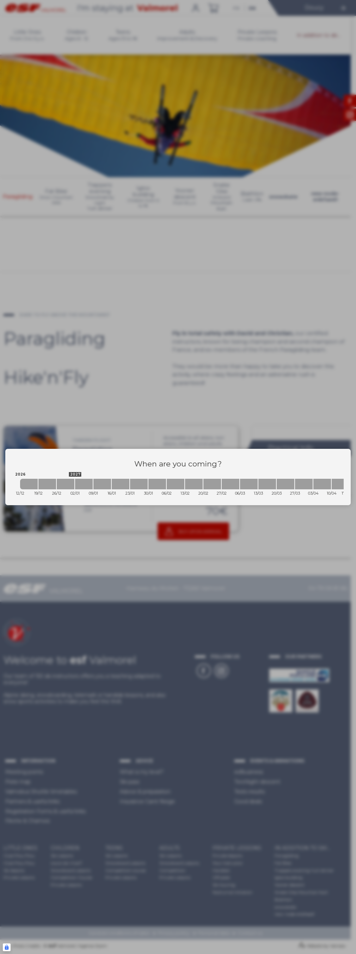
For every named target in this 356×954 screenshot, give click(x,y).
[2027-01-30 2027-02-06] (157, 484)
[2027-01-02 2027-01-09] (84, 484)
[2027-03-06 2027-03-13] (249, 484)
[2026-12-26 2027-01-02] (65, 484)
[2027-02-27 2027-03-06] (230, 484)
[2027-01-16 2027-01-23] (120, 484)
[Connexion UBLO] (7, 947)
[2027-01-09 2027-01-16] (102, 484)
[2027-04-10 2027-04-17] (340, 484)
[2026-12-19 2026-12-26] (47, 484)
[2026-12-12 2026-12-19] (29, 484)
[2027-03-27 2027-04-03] (304, 484)
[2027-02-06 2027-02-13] (175, 484)
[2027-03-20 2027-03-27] (285, 484)
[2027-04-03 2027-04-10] (322, 484)
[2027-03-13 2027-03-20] (267, 484)
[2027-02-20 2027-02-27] (212, 484)
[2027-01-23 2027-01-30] (139, 484)
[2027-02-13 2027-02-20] (194, 484)
